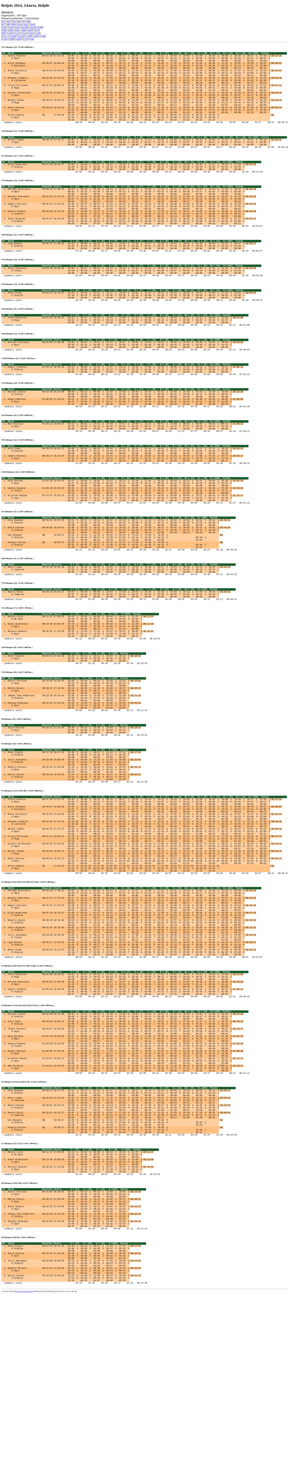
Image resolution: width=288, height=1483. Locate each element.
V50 (43, 36)
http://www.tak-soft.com (25, 1481)
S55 (17, 30)
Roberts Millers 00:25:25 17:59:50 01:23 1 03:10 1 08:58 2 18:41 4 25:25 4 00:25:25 (74, 1453)
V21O (21, 36)
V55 (4, 39)
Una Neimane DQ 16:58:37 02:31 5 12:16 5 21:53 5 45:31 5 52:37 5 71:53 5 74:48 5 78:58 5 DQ (115, 1282)
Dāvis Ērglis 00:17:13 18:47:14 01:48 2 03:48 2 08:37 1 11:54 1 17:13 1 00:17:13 (74, 850)
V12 (16, 33)
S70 (37, 30)
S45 (4, 30)
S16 (4, 27)
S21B (25, 27)
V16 (30, 33)
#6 (28, 21)
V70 (25, 39)
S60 (24, 30)
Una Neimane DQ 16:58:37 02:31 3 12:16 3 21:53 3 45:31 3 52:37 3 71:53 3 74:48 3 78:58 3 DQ (115, 603)
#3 (13, 21)
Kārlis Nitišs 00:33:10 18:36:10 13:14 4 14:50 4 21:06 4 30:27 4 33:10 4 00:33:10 (74, 877)
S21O (33, 27)
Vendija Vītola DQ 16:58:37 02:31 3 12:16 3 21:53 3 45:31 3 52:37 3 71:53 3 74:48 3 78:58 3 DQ (115, 612)
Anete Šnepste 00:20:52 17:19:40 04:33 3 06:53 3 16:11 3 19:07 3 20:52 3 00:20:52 (74, 1381)
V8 (31, 39)
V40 (29, 36)
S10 (19, 24)
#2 (8, 21)
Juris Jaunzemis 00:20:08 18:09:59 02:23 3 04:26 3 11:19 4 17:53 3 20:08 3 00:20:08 (74, 1445)
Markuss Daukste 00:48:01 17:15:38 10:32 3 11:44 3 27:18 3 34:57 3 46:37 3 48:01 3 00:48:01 (81, 713)
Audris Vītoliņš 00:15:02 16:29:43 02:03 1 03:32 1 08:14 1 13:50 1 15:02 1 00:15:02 (74, 768)
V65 (18, 39)
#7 (3, 24)
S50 (11, 30)
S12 (26, 24)
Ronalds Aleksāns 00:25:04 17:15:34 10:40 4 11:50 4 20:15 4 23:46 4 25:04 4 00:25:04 (74, 795)
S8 (3, 33)
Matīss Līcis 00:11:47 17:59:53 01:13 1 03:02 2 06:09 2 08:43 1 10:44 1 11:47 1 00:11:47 (81, 695)
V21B (12, 36)
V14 (23, 33)
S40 (40, 27)
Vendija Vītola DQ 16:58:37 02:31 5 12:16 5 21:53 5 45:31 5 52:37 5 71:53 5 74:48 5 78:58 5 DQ (115, 1291)
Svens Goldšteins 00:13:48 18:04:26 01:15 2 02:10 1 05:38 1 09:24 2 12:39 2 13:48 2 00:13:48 (81, 704)
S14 (32, 24)
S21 (17, 27)
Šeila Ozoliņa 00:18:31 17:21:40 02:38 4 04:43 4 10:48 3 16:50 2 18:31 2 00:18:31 (74, 1436)
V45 (35, 36)
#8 (8, 24)
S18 (11, 27)
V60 (11, 39)
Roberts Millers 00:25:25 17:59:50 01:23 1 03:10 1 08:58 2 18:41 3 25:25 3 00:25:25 (74, 868)
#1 (3, 21)
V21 (4, 36)
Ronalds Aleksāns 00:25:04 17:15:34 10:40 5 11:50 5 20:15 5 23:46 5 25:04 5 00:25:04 (74, 1399)
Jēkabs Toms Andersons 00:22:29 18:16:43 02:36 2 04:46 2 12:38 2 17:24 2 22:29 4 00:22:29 (74, 1390)
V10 (9, 33)
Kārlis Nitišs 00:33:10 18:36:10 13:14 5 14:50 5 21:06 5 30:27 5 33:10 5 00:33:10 (74, 1462)
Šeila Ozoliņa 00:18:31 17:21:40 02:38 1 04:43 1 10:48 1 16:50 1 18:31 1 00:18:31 (74, 823)
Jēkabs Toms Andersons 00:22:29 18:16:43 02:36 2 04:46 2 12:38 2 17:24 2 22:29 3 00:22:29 (74, 786)
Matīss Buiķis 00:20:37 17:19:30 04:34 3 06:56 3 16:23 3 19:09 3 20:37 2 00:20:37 (74, 777)
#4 (18, 21)
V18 (37, 33)
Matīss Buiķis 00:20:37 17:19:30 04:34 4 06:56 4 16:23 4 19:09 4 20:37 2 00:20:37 (74, 1373)
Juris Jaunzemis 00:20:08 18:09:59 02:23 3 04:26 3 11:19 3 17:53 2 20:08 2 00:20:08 (74, 859)
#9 (13, 24)
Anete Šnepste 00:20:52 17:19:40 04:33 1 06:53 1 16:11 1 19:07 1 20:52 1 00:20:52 (74, 741)
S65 (30, 30)
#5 (23, 21)
